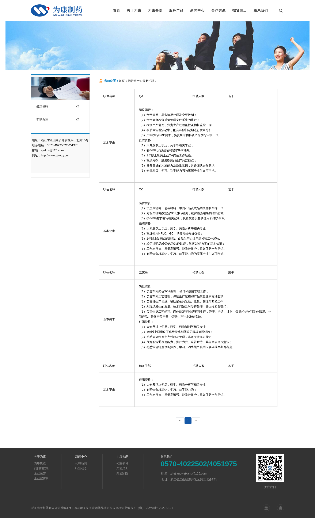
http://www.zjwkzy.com (55, 155)
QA (141, 96)
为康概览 (40, 463)
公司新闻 (81, 463)
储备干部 (145, 366)
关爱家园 (122, 473)
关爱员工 (122, 468)
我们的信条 (41, 468)
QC (141, 189)
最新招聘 (58, 106)
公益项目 (122, 463)
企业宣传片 (41, 478)
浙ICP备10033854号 (74, 508)
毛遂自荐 (58, 119)
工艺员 (143, 272)
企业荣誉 (40, 473)
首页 (122, 81)
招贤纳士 (134, 81)
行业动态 (81, 468)
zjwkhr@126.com (52, 150)
